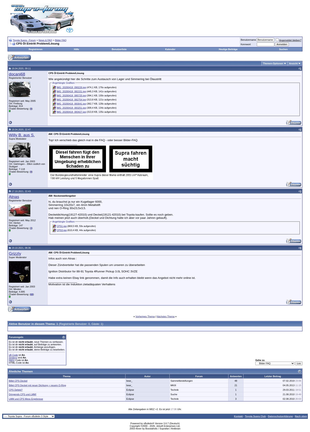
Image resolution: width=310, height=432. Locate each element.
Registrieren (35, 49)
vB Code (13, 355)
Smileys (13, 357)
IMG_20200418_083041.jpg (71, 103)
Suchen (283, 49)
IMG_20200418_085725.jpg (71, 95)
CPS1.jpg (62, 226)
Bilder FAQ (60, 40)
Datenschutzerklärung (280, 416)
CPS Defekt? (16, 390)
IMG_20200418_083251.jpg (71, 107)
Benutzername (248, 40)
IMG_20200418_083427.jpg (71, 112)
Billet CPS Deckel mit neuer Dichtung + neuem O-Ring (37, 385)
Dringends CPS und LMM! (22, 394)
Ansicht (293, 63)
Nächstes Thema (166, 316)
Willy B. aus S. (22, 135)
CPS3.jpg (62, 230)
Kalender (170, 49)
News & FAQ (45, 40)
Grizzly (15, 253)
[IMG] (12, 360)
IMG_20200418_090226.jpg (71, 87)
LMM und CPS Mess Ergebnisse (26, 399)
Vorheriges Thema (145, 316)
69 (31, 294)
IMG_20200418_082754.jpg (71, 99)
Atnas (14, 196)
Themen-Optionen (273, 63)
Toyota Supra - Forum (24, 40)
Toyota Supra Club (255, 416)
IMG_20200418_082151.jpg (71, 91)
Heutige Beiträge (228, 49)
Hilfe (76, 49)
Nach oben (301, 416)
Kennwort (246, 44)
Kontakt (238, 416)
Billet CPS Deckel (18, 381)
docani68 (17, 74)
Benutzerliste (119, 49)
